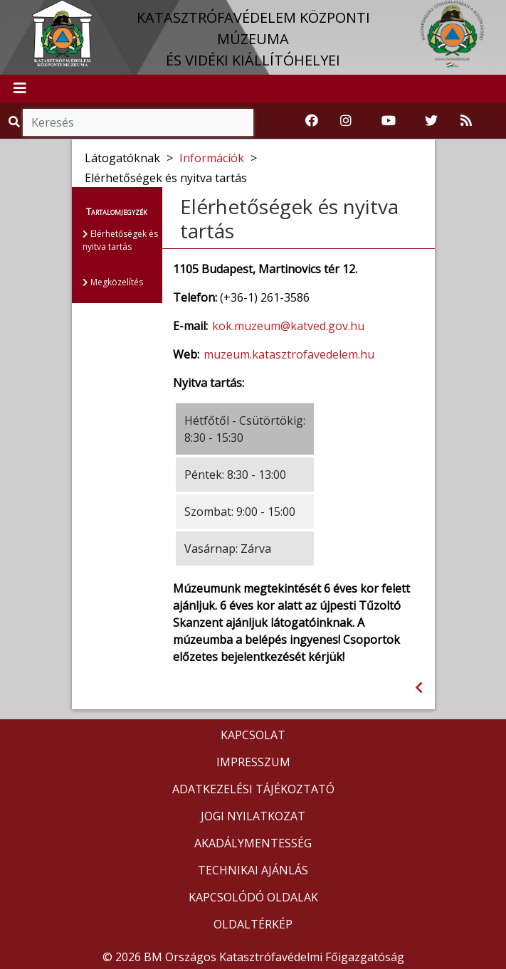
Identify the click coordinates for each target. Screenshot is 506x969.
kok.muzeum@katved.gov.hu (288, 326)
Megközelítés (113, 282)
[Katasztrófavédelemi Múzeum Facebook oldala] (312, 121)
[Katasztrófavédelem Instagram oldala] (346, 121)
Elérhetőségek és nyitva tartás (120, 240)
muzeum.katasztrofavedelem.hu (289, 354)
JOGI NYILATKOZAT (253, 816)
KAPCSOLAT (253, 735)
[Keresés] (138, 122)
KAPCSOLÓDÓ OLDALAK (253, 897)
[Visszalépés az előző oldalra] (418, 688)
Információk (211, 158)
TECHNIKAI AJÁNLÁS (253, 870)
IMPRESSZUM (253, 762)
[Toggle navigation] (20, 89)
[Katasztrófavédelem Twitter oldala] (431, 121)
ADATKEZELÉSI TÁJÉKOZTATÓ (253, 789)
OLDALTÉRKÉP (253, 924)
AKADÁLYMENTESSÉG (253, 843)
